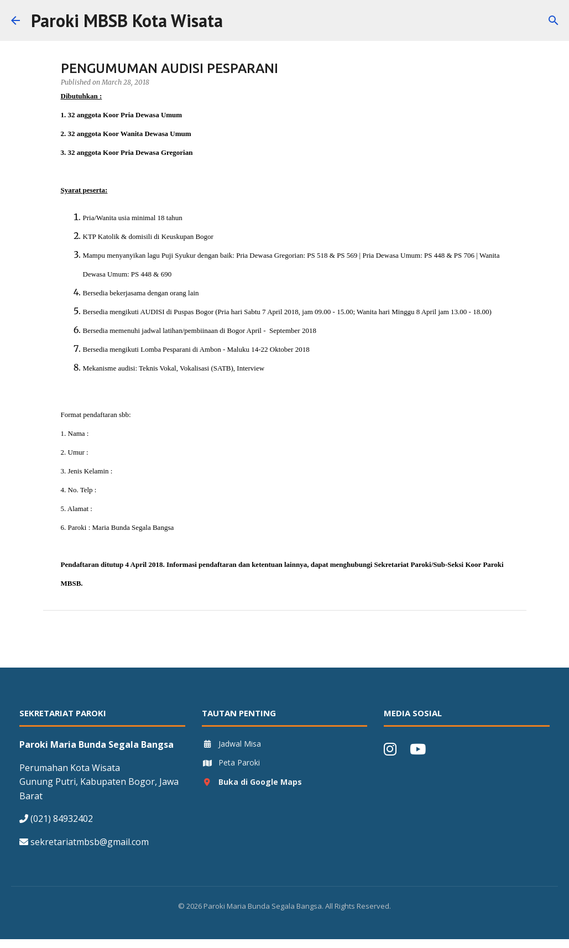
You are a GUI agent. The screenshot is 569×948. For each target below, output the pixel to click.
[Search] (238, 20)
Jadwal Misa (231, 743)
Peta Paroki (231, 762)
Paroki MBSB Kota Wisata (127, 20)
